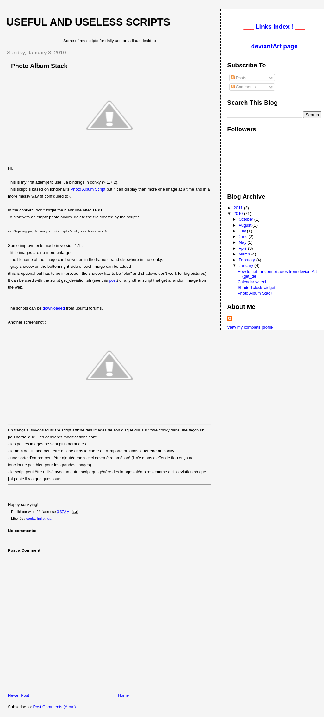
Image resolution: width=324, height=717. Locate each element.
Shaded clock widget (256, 287)
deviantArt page (274, 46)
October (246, 219)
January (246, 265)
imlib (41, 518)
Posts (238, 77)
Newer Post (18, 695)
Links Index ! (274, 26)
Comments (243, 87)
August (245, 225)
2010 (239, 213)
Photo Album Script (88, 189)
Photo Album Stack (39, 65)
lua (49, 518)
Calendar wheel (252, 282)
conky (30, 518)
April (243, 248)
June (244, 236)
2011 (239, 207)
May (243, 242)
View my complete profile (250, 327)
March (245, 254)
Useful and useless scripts (88, 22)
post (113, 280)
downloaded (54, 307)
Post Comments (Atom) (54, 706)
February (247, 259)
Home (123, 695)
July (243, 231)
